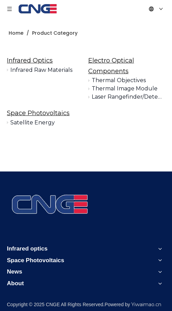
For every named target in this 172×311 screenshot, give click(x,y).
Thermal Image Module (125, 88)
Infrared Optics (30, 60)
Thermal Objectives (119, 80)
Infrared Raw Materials (41, 70)
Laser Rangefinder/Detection (128, 96)
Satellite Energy (32, 122)
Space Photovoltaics (38, 113)
